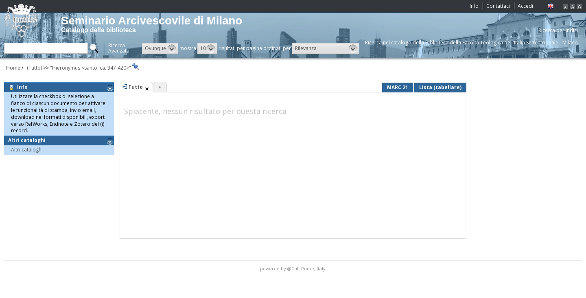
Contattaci (498, 5)
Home (13, 67)
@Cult (294, 268)
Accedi (525, 5)
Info (474, 5)
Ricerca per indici (558, 30)
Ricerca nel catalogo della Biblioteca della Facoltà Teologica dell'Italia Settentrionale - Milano (471, 42)
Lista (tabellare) (440, 87)
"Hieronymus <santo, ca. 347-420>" (91, 67)
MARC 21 (397, 87)
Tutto (135, 86)
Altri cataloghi (28, 140)
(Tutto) (33, 67)
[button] (160, 48)
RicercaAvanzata (118, 48)
